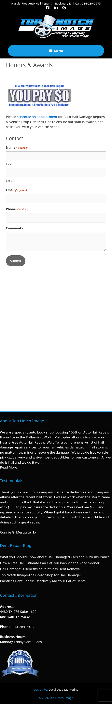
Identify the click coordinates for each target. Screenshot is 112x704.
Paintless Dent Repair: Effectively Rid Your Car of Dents (43, 581)
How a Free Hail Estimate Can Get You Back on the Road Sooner (50, 563)
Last (9, 180)
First (9, 164)
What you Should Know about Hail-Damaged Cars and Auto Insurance (54, 557)
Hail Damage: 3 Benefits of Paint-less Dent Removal (40, 569)
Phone (17, 209)
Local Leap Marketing (63, 689)
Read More (8, 467)
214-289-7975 (91, 3)
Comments (14, 228)
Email (16, 190)
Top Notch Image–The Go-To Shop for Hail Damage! (40, 575)
